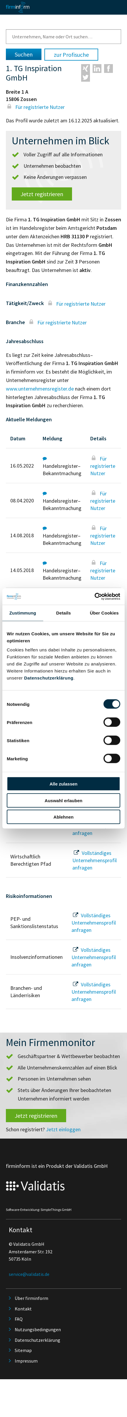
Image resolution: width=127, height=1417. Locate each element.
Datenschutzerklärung (48, 677)
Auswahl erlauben (63, 800)
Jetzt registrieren (42, 194)
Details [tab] (63, 612)
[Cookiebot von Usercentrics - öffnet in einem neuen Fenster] (94, 596)
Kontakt (23, 1309)
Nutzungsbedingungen (38, 1329)
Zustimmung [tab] (22, 612)
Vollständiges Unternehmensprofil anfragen (94, 860)
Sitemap (23, 1350)
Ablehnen (63, 816)
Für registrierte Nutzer (35, 107)
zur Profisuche (71, 54)
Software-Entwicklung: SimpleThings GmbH (38, 1209)
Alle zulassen (63, 783)
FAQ (19, 1319)
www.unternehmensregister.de (40, 388)
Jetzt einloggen (63, 1129)
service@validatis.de (29, 1274)
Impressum (26, 1361)
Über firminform (31, 1298)
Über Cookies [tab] (104, 612)
